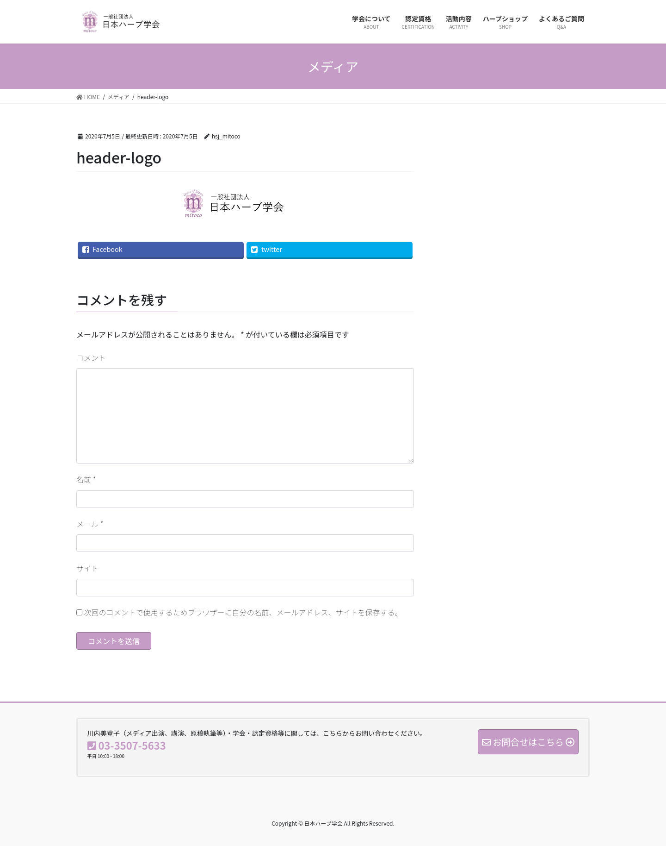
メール (89, 523)
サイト (87, 568)
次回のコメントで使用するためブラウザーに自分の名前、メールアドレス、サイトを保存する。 (243, 612)
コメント (91, 357)
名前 (86, 479)
